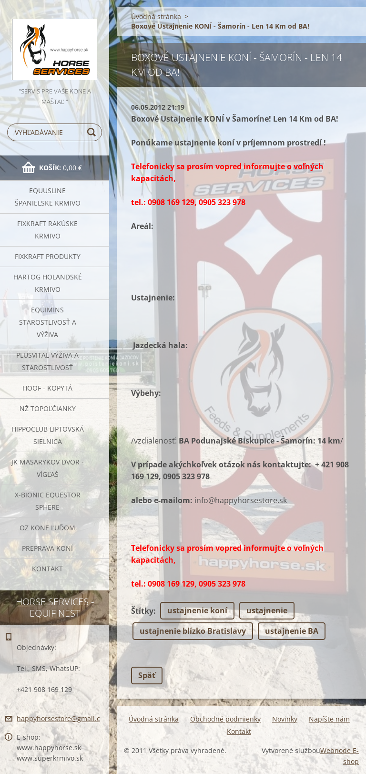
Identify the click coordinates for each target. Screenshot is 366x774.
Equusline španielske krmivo (48, 196)
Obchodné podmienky (225, 718)
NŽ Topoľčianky (48, 408)
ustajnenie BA (291, 631)
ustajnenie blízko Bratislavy (193, 631)
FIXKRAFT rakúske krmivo (47, 229)
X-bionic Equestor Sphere (48, 501)
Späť (146, 675)
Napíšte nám (329, 718)
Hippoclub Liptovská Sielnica (47, 435)
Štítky (142, 611)
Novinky (284, 718)
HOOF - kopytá (47, 387)
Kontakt (47, 568)
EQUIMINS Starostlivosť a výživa (47, 322)
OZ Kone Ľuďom (47, 527)
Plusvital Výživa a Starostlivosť (47, 361)
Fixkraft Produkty (48, 256)
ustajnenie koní (197, 610)
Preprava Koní (47, 548)
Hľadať (93, 132)
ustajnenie (266, 610)
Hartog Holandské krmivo (47, 283)
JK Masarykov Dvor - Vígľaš (47, 468)
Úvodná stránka (156, 16)
